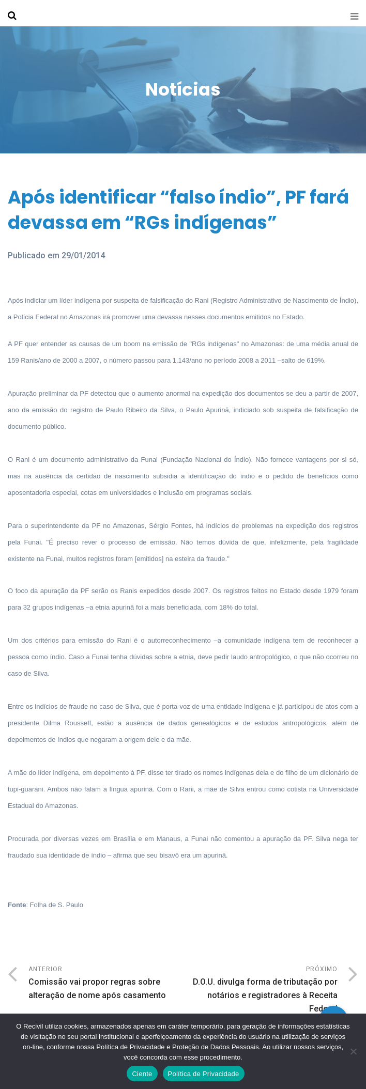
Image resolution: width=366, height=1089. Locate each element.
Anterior (105, 984)
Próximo (260, 991)
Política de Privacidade (203, 1074)
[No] (353, 1051)
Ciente (142, 1074)
